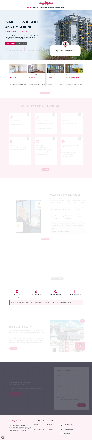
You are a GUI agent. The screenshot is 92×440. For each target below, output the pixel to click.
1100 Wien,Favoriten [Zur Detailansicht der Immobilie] (72, 78)
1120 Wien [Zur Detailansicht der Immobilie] (13, 78)
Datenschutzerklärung (52, 427)
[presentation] (45, 88)
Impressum (49, 424)
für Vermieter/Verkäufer (39, 429)
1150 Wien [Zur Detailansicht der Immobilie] (32, 78)
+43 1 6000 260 (67, 433)
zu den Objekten (37, 427)
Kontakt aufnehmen (21, 43)
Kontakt (63, 7)
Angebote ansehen (10, 43)
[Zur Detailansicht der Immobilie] (18, 68)
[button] (3, 437)
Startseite (29, 7)
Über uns (57, 7)
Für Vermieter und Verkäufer (47, 7)
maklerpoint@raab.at (68, 429)
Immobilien (35, 7)
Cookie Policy (50, 429)
